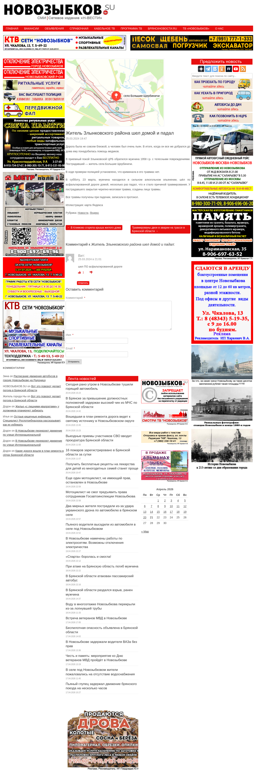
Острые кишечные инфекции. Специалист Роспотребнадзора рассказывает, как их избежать (32, 420)
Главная (12, 28)
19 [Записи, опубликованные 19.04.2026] (184, 511)
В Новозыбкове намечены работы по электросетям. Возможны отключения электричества (95, 543)
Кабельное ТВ (104, 28)
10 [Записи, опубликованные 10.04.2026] (171, 506)
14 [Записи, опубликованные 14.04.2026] (151, 511)
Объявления (54, 28)
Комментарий (75, 297)
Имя (69, 334)
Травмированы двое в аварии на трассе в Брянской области (158, 229)
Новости (83, 212)
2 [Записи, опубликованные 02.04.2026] (165, 500)
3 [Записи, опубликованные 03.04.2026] (171, 500)
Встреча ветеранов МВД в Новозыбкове (96, 618)
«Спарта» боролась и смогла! (88, 557)
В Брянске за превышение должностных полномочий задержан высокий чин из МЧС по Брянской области (101, 403)
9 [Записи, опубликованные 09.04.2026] (165, 506)
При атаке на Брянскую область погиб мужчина (102, 566)
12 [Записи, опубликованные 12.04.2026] (184, 506)
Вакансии (31, 28)
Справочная (79, 28)
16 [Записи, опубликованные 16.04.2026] (164, 511)
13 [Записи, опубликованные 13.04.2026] (144, 511)
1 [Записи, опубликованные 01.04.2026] (158, 500)
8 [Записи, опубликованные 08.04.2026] (158, 506)
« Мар (145, 531)
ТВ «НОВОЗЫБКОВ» (196, 28)
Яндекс (94, 212)
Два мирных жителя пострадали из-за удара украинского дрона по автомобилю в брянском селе (101, 510)
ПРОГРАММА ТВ (131, 28)
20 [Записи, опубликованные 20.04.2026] (144, 517)
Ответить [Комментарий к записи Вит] (83, 283)
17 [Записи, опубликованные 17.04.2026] (171, 511)
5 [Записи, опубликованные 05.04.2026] (185, 500)
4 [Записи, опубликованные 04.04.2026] (178, 500)
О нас (219, 28)
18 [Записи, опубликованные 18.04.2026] (178, 511)
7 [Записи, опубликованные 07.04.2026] (151, 506)
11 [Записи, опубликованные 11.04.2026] (178, 506)
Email (70, 348)
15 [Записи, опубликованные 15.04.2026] (158, 511)
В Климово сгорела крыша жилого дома (94, 227)
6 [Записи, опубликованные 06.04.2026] (144, 506)
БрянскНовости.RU (162, 28)
